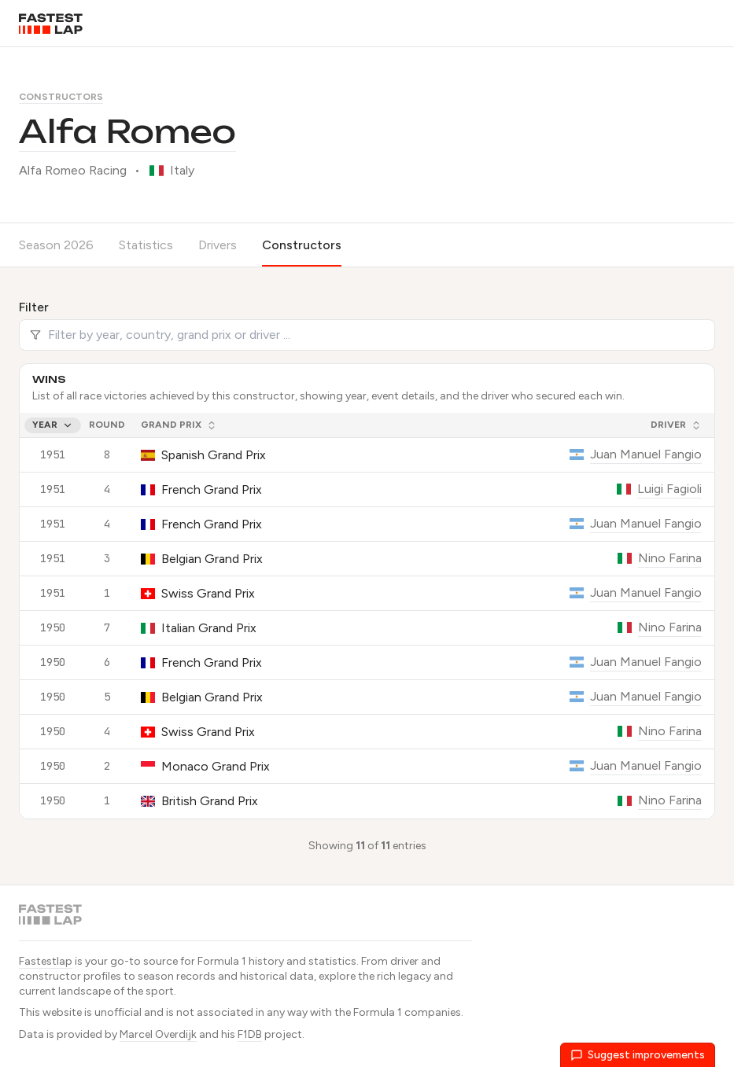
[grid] (367, 616)
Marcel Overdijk (158, 1034)
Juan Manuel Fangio (646, 454)
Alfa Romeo (127, 131)
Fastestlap (45, 961)
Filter (34, 307)
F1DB (250, 1034)
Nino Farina (670, 557)
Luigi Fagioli (669, 488)
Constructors (61, 96)
